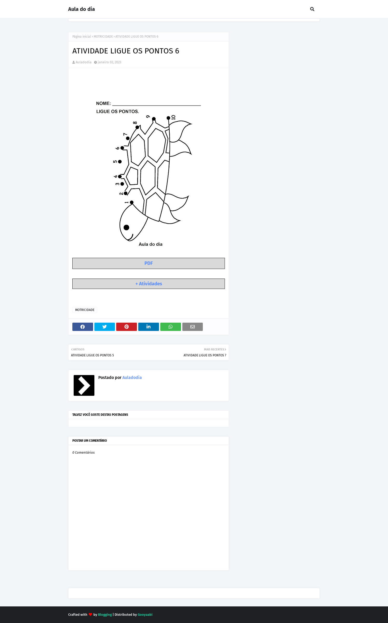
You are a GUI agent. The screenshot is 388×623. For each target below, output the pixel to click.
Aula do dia (81, 9)
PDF (148, 263)
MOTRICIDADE (103, 36)
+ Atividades (148, 284)
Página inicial (81, 36)
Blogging (105, 615)
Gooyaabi (145, 615)
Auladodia (84, 62)
